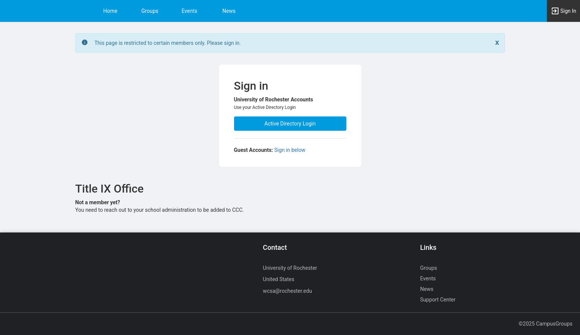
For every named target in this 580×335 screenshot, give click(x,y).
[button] (563, 11)
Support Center (438, 300)
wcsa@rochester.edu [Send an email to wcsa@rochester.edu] (287, 291)
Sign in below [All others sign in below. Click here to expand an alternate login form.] (290, 150)
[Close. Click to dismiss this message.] (497, 42)
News (229, 11)
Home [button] (110, 11)
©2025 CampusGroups (545, 324)
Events (189, 11)
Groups (149, 11)
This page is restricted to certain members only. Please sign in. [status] (168, 43)
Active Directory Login (290, 124)
